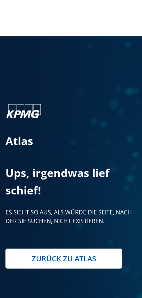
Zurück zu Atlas (64, 258)
